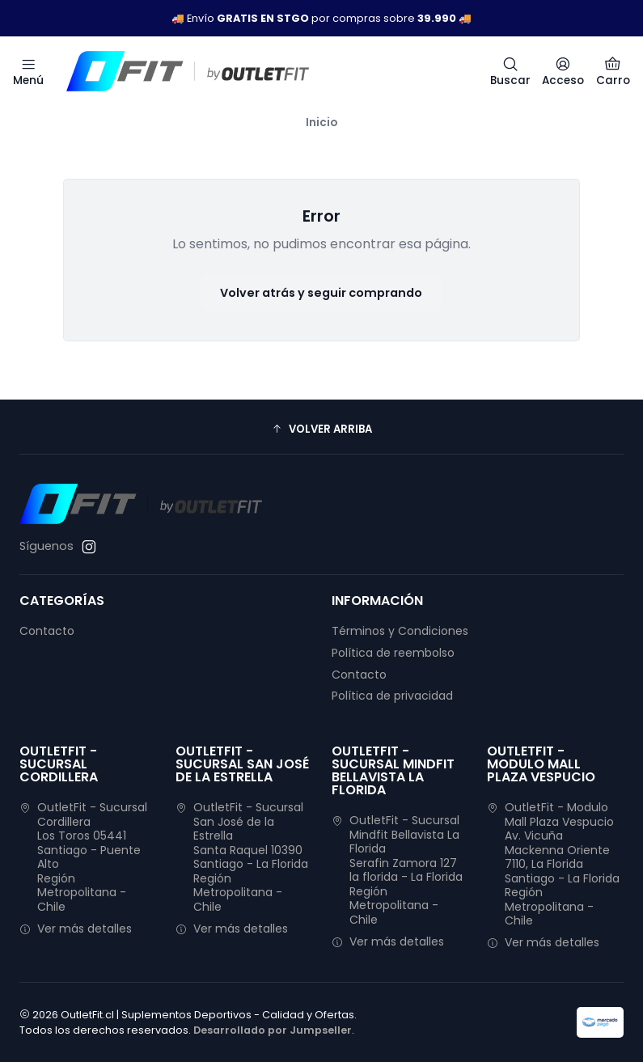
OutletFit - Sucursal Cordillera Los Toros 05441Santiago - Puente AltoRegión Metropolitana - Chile (83, 857)
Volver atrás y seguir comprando (321, 293)
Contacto (46, 631)
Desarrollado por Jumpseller (272, 1030)
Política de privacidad (392, 696)
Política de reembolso (393, 653)
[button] (321, 428)
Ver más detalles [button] (75, 928)
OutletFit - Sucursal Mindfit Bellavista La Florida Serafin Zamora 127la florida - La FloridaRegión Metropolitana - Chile (397, 870)
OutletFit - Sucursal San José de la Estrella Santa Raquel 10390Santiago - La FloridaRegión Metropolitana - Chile (242, 857)
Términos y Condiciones (400, 631)
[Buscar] (510, 71)
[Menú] (28, 71)
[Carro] (613, 71)
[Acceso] (563, 71)
